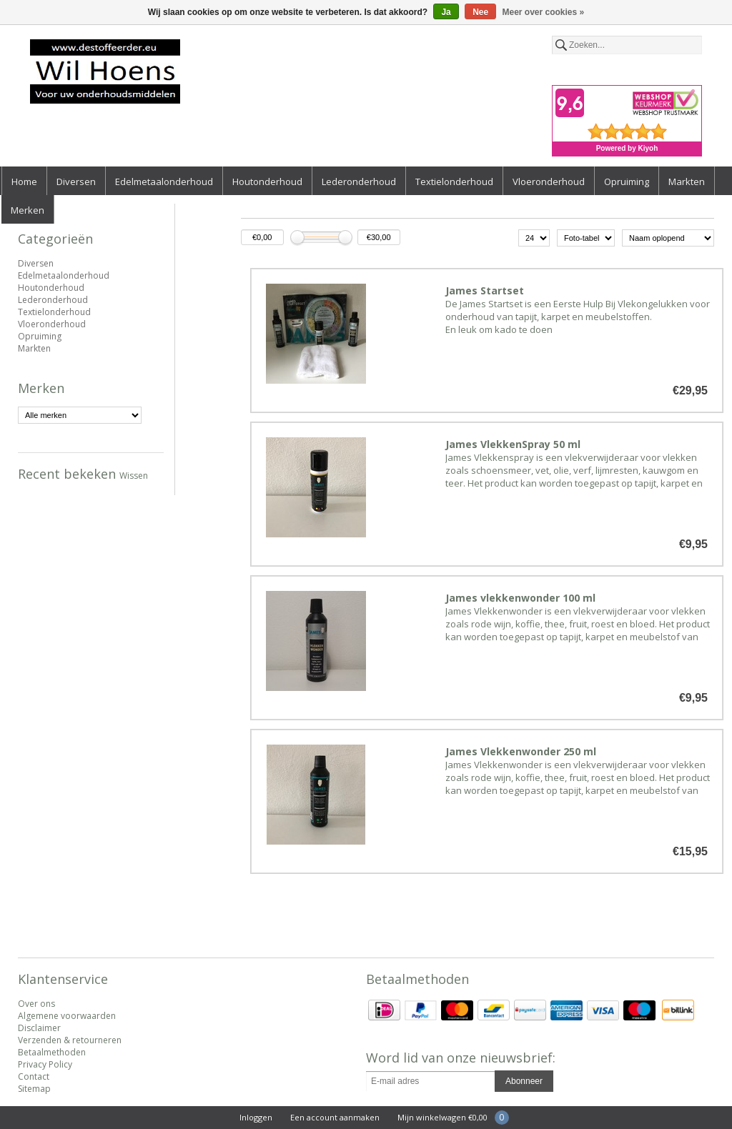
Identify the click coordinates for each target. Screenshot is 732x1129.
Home (24, 181)
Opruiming (626, 181)
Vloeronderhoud (549, 181)
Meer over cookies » (544, 12)
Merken (27, 210)
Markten (686, 181)
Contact (33, 1076)
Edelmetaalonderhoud (164, 181)
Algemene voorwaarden (67, 1016)
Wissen (133, 475)
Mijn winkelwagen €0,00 (442, 1117)
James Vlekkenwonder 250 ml (520, 751)
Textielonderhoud (454, 181)
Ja (445, 12)
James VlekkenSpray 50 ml (512, 444)
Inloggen (255, 1117)
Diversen (76, 181)
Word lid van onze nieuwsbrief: (460, 1057)
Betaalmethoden (52, 1052)
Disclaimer (39, 1028)
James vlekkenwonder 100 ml (520, 598)
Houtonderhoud (267, 181)
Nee (480, 12)
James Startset (484, 290)
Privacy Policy (45, 1064)
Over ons (36, 1004)
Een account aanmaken (335, 1117)
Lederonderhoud (359, 181)
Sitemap (34, 1089)
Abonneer (524, 1081)
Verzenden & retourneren (70, 1040)
